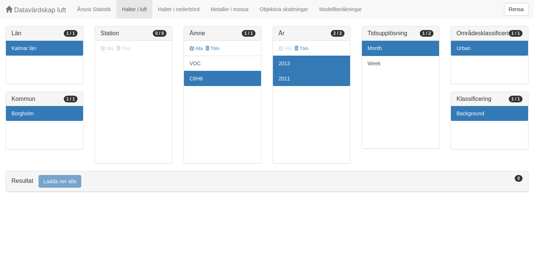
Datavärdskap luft (36, 10)
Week (374, 63)
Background (470, 113)
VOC (195, 63)
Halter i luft (134, 9)
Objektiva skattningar (284, 9)
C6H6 (196, 79)
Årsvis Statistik (94, 9)
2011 (284, 79)
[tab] (267, 181)
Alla (196, 48)
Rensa (516, 9)
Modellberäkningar (340, 9)
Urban (463, 48)
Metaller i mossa (229, 9)
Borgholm (22, 113)
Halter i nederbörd (179, 9)
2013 (284, 63)
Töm (212, 48)
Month (374, 48)
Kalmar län (23, 48)
